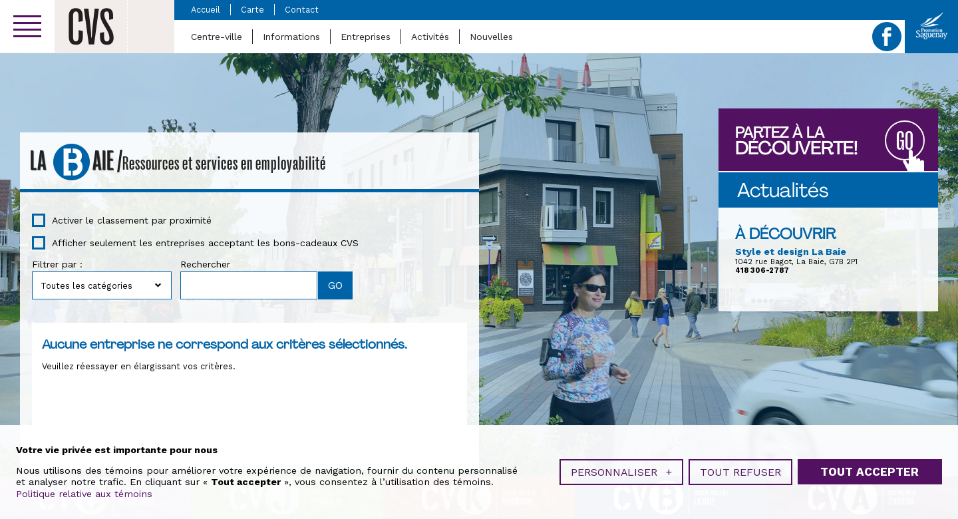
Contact (302, 10)
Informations (291, 36)
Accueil (205, 10)
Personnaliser (621, 470)
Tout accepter (869, 470)
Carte (252, 10)
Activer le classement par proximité (132, 220)
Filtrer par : (57, 264)
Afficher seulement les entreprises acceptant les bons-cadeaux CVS (205, 243)
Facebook (886, 36)
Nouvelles (491, 36)
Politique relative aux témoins (84, 492)
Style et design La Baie (790, 251)
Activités (430, 36)
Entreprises (366, 36)
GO (904, 141)
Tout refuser (740, 470)
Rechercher (205, 264)
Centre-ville (216, 36)
